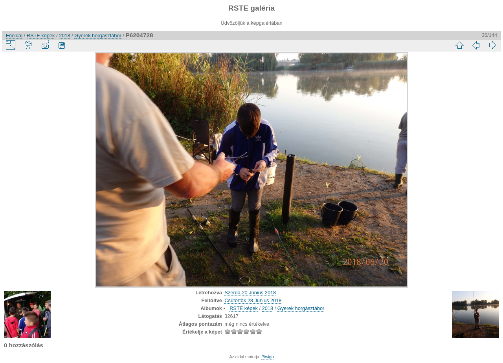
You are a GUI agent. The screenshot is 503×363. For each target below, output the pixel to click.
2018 (64, 35)
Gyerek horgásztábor (97, 35)
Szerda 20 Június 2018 (250, 293)
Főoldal (14, 35)
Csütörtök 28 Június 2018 (252, 300)
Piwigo (267, 356)
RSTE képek (41, 35)
